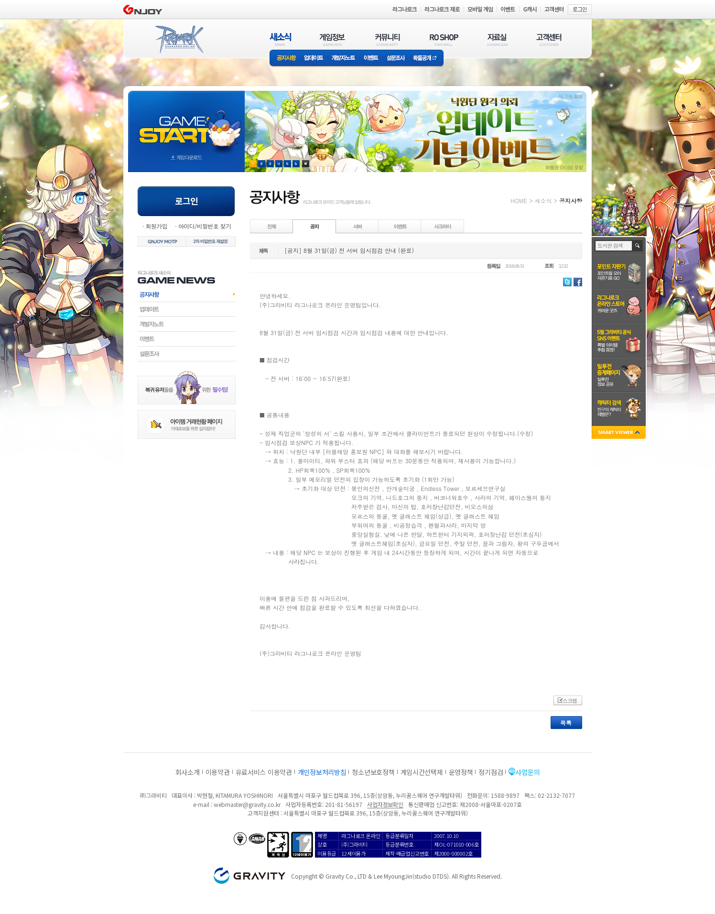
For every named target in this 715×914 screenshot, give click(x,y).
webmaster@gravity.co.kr (247, 804)
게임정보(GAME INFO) (332, 39)
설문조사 (396, 58)
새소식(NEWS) (281, 39)
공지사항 (285, 58)
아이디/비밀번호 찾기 (204, 226)
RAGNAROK (179, 39)
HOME (518, 200)
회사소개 (187, 772)
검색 (638, 245)
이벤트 (370, 58)
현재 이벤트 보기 (305, 163)
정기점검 (490, 772)
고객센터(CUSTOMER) (549, 39)
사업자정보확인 (385, 804)
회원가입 (156, 226)
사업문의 (527, 772)
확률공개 (427, 58)
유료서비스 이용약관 (264, 772)
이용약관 (218, 772)
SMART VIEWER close (620, 433)
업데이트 (313, 58)
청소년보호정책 (373, 772)
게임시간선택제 (422, 772)
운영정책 (461, 772)
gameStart (186, 122)
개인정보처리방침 (322, 772)
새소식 (543, 200)
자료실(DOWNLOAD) (497, 39)
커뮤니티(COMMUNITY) (387, 39)
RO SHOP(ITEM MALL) (444, 39)
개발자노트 (343, 58)
